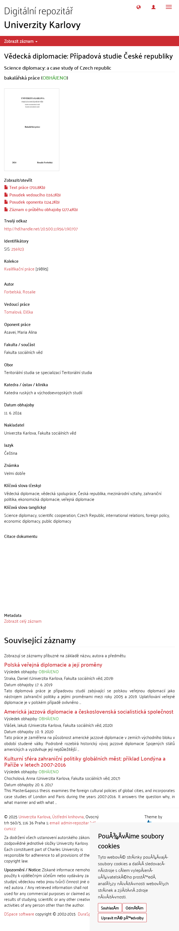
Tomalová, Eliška (18, 311)
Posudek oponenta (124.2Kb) (32, 202)
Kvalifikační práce (19, 268)
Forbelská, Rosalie (20, 291)
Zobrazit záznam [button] (21, 41)
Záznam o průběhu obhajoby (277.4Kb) (41, 209)
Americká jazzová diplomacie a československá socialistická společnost (88, 711)
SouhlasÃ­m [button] (110, 907)
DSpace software (19, 913)
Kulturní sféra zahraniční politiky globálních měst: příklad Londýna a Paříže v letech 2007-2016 (84, 761)
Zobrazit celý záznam (23, 621)
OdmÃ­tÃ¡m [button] (134, 907)
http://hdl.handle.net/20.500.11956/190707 (41, 228)
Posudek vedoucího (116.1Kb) (32, 194)
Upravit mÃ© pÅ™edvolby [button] (122, 917)
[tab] (89, 249)
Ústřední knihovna (68, 816)
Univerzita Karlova (34, 816)
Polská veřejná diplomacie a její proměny (53, 664)
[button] (138, 7)
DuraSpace (87, 913)
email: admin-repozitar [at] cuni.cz (50, 825)
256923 (17, 249)
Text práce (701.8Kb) (24, 187)
